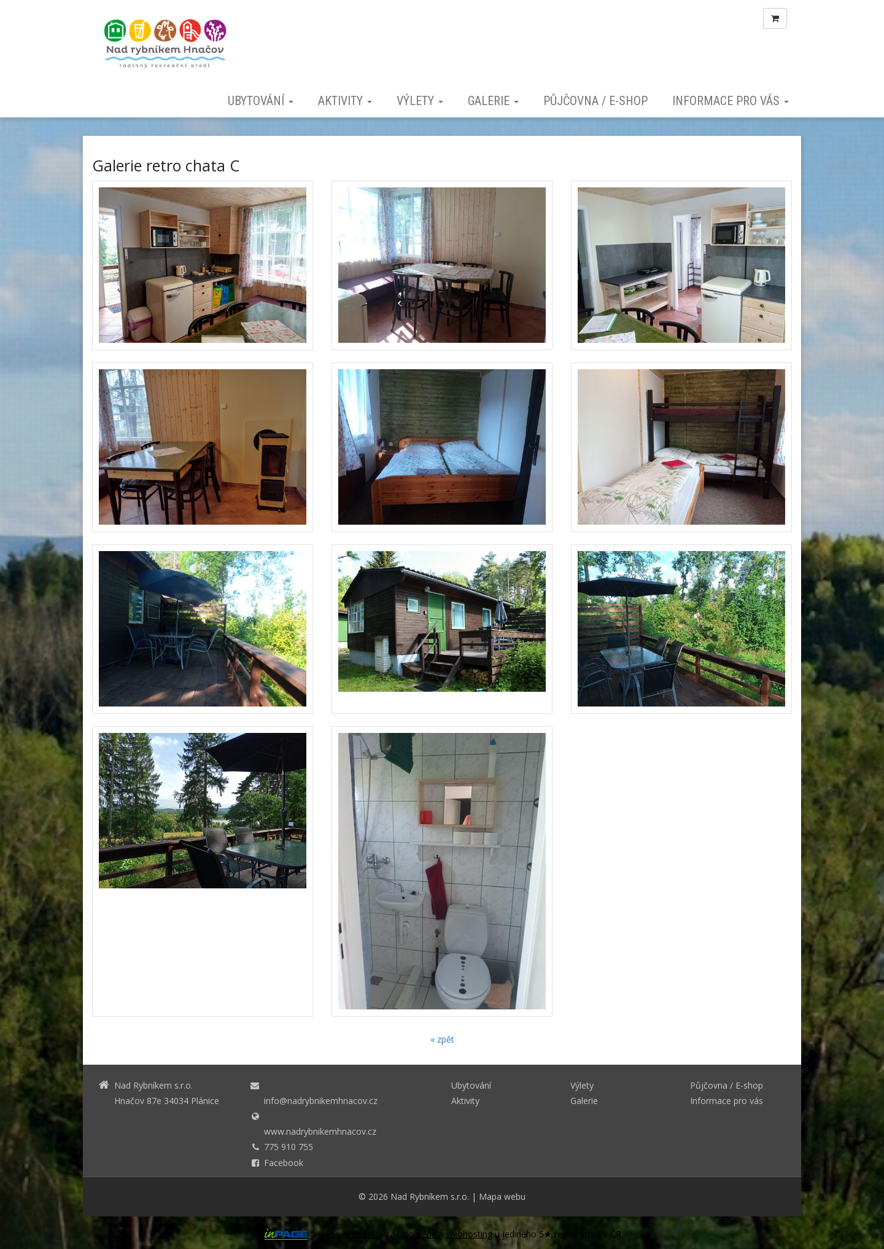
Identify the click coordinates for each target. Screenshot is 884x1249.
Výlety (420, 100)
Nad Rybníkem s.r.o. (429, 1196)
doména (419, 1234)
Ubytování (260, 100)
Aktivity (345, 100)
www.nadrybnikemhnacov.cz (320, 1131)
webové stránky (350, 1234)
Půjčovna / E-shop (595, 100)
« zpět (442, 1039)
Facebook (283, 1163)
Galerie (493, 100)
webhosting (469, 1234)
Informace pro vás (730, 100)
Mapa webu (502, 1196)
